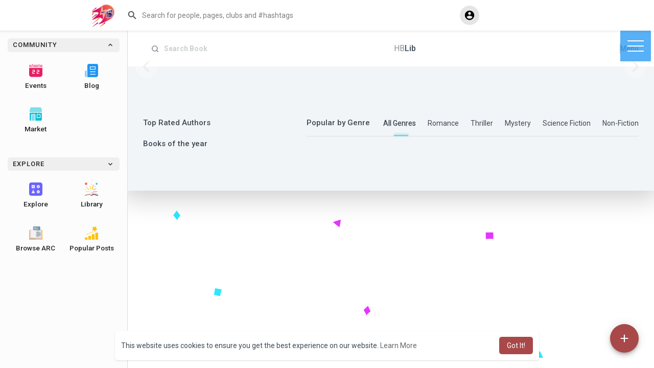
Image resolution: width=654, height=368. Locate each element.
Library (92, 195)
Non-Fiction (620, 123)
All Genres (399, 123)
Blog (91, 76)
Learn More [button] (398, 345)
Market (35, 120)
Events (35, 76)
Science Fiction (567, 123)
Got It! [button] (516, 345)
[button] (289, 15)
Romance (443, 123)
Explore (36, 195)
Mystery (518, 123)
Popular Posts (91, 239)
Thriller (482, 123)
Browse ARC (35, 239)
